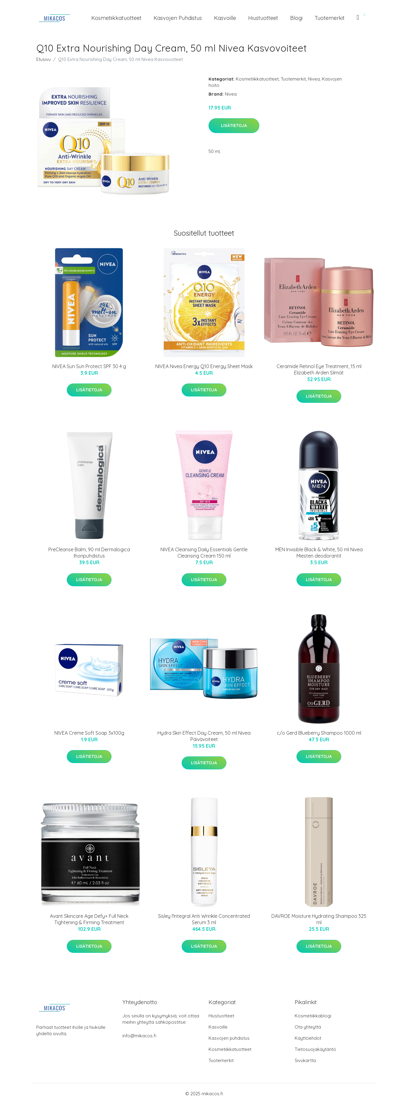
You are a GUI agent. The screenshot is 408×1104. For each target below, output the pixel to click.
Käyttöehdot (308, 1038)
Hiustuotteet (263, 17)
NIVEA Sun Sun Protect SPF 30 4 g (89, 366)
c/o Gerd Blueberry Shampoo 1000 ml (319, 733)
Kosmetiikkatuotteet (116, 17)
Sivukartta (305, 1060)
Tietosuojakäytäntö (315, 1049)
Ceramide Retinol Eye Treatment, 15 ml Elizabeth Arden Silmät (319, 369)
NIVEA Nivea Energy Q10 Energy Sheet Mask (204, 366)
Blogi (296, 17)
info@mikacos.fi (139, 1036)
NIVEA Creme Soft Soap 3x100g (89, 733)
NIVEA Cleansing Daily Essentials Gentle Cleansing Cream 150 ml (204, 552)
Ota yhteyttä (308, 1027)
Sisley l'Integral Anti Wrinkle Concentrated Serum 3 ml (204, 919)
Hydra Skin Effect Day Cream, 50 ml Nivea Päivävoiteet (204, 736)
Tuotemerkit (330, 17)
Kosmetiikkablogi (313, 1016)
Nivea (314, 79)
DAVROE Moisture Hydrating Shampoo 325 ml (318, 919)
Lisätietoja (234, 125)
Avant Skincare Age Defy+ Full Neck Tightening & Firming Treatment (89, 919)
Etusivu (43, 59)
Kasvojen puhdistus (178, 17)
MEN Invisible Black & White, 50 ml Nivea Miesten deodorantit (319, 552)
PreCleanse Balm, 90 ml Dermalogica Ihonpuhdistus (89, 552)
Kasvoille (225, 17)
